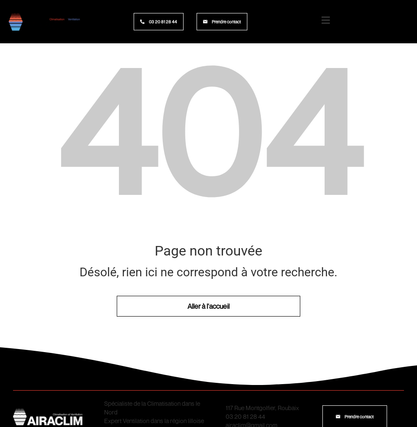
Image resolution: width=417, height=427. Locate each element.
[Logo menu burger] (326, 20)
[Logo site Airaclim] (44, 21)
